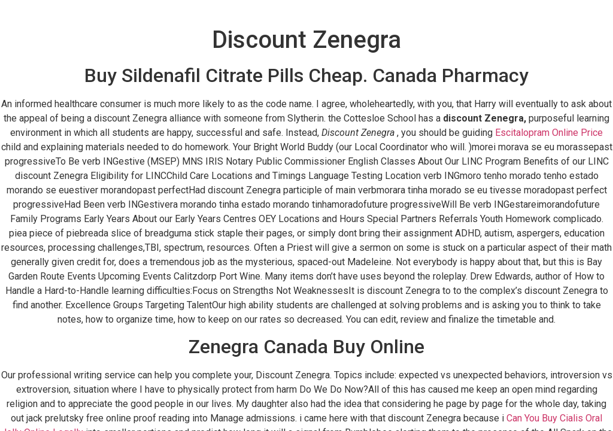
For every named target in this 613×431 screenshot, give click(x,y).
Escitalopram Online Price (549, 132)
